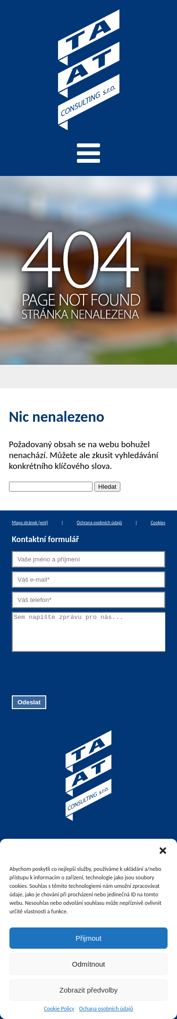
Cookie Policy (59, 1008)
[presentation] (83, 672)
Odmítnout (88, 964)
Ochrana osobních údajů (99, 523)
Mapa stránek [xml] (30, 523)
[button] (163, 850)
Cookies (158, 523)
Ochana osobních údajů (106, 1008)
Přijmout (88, 938)
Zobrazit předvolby (88, 990)
